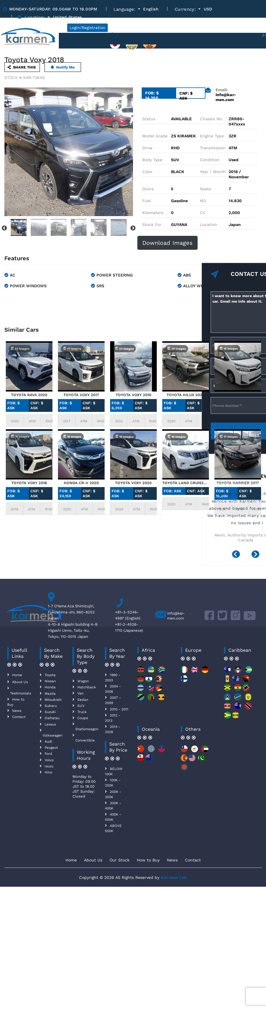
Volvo (49, 760)
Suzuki (50, 712)
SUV (81, 706)
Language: (125, 9)
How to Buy (148, 860)
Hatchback (86, 687)
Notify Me (63, 67)
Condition (209, 159)
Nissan (50, 681)
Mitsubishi (53, 700)
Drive (147, 148)
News (16, 711)
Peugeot (51, 748)
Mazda (50, 694)
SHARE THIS (22, 67)
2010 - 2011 (119, 709)
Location (208, 224)
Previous (4, 228)
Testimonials (20, 693)
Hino (48, 772)
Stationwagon (86, 729)
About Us (20, 682)
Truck (82, 712)
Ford (48, 754)
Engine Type (212, 136)
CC (203, 212)
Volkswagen (52, 735)
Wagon (83, 681)
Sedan (82, 700)
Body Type (152, 159)
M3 (203, 200)
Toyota (50, 675)
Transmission (213, 148)
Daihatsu (52, 718)
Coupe (82, 718)
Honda (50, 687)
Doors (148, 188)
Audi (48, 741)
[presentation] (238, 554)
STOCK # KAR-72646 (24, 77)
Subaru (51, 706)
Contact (18, 717)
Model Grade (154, 136)
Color (147, 171)
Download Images (167, 242)
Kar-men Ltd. (174, 877)
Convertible (85, 740)
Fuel (146, 200)
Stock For (151, 224)
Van (80, 693)
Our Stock (120, 860)
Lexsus (50, 724)
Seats (205, 188)
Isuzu (49, 766)
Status (148, 118)
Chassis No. (211, 118)
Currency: (186, 9)
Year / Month (213, 171)
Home (17, 675)
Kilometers (152, 212)
